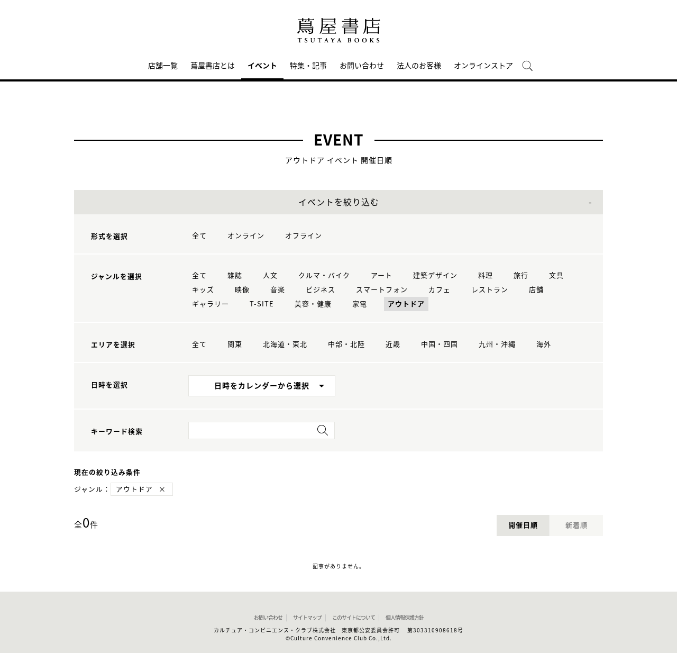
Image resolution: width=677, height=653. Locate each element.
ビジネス (320, 289)
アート (381, 275)
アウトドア (406, 304)
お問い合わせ (362, 65)
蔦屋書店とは (212, 65)
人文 (270, 275)
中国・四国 (439, 344)
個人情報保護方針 (405, 617)
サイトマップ (307, 617)
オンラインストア (483, 65)
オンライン (245, 235)
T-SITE (262, 304)
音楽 (277, 289)
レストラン (489, 289)
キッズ (203, 289)
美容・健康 (313, 304)
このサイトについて (353, 617)
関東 (234, 344)
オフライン (303, 235)
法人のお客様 (419, 65)
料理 (485, 275)
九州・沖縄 (497, 344)
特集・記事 (308, 65)
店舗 (536, 289)
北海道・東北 (285, 344)
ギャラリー (210, 304)
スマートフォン (382, 289)
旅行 (521, 275)
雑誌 (234, 275)
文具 (556, 275)
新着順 (576, 525)
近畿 (393, 344)
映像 (242, 289)
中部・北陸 (346, 344)
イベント (262, 65)
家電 (359, 304)
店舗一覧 (163, 65)
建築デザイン (435, 275)
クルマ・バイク (324, 275)
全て (199, 235)
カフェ (439, 289)
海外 (543, 344)
